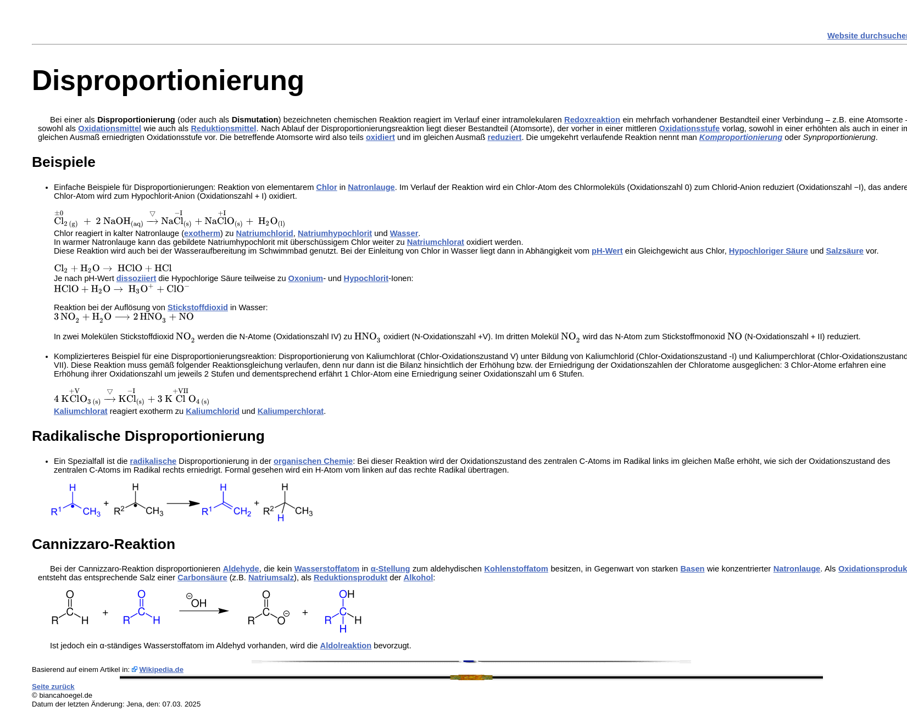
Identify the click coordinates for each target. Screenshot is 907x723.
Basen (693, 568)
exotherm (202, 233)
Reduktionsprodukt (350, 577)
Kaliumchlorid (213, 411)
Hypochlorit (366, 278)
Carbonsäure (202, 577)
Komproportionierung (740, 137)
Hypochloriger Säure (768, 250)
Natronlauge (371, 187)
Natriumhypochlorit (335, 233)
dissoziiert (136, 278)
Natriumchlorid (264, 233)
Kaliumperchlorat (291, 411)
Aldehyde (241, 568)
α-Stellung (390, 568)
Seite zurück (53, 686)
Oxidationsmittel (109, 128)
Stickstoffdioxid (198, 307)
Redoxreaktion (592, 119)
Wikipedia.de (161, 669)
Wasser (404, 233)
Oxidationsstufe (689, 128)
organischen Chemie (313, 461)
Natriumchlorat (435, 242)
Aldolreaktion (346, 645)
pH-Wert (607, 250)
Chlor (326, 187)
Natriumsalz (271, 577)
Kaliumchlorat (81, 411)
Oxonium (306, 278)
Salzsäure (845, 250)
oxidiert (380, 137)
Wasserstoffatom (326, 568)
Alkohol (418, 577)
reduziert (504, 137)
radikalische (153, 461)
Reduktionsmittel (224, 128)
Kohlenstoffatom (516, 568)
